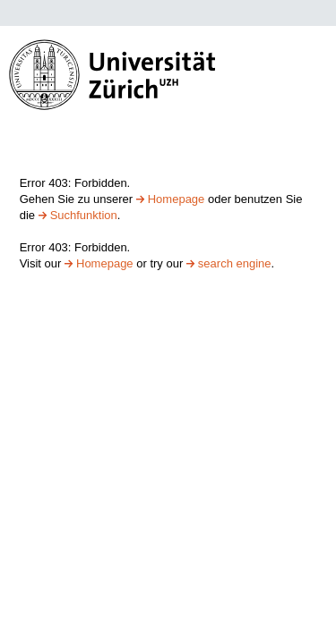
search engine (234, 263)
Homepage (176, 199)
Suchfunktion (83, 215)
